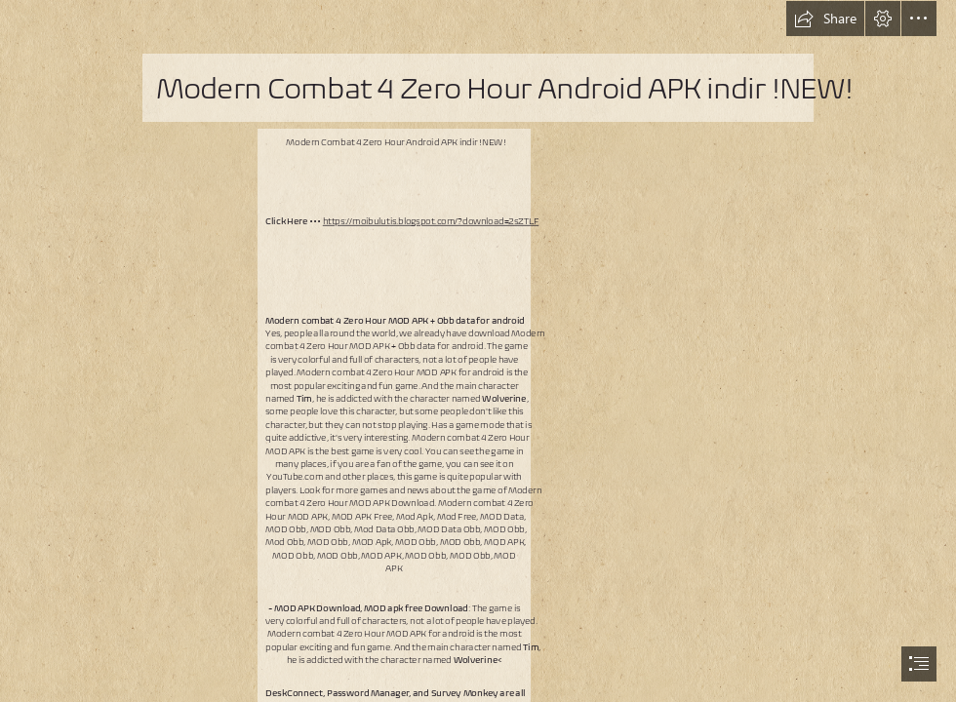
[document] (478, 351)
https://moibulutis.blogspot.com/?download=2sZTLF (431, 221)
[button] (825, 18)
